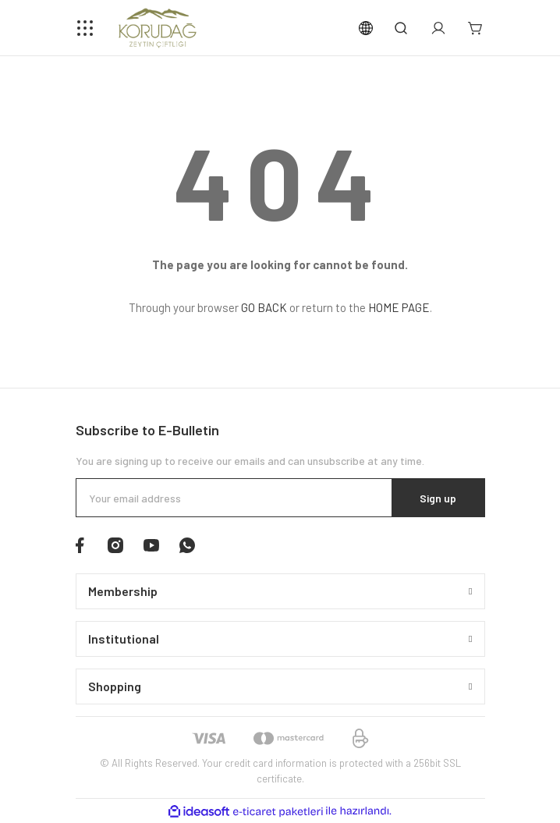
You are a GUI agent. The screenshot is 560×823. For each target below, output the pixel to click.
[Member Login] (438, 28)
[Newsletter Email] (280, 497)
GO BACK (264, 307)
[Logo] (158, 28)
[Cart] (475, 28)
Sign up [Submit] (438, 498)
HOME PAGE (399, 307)
